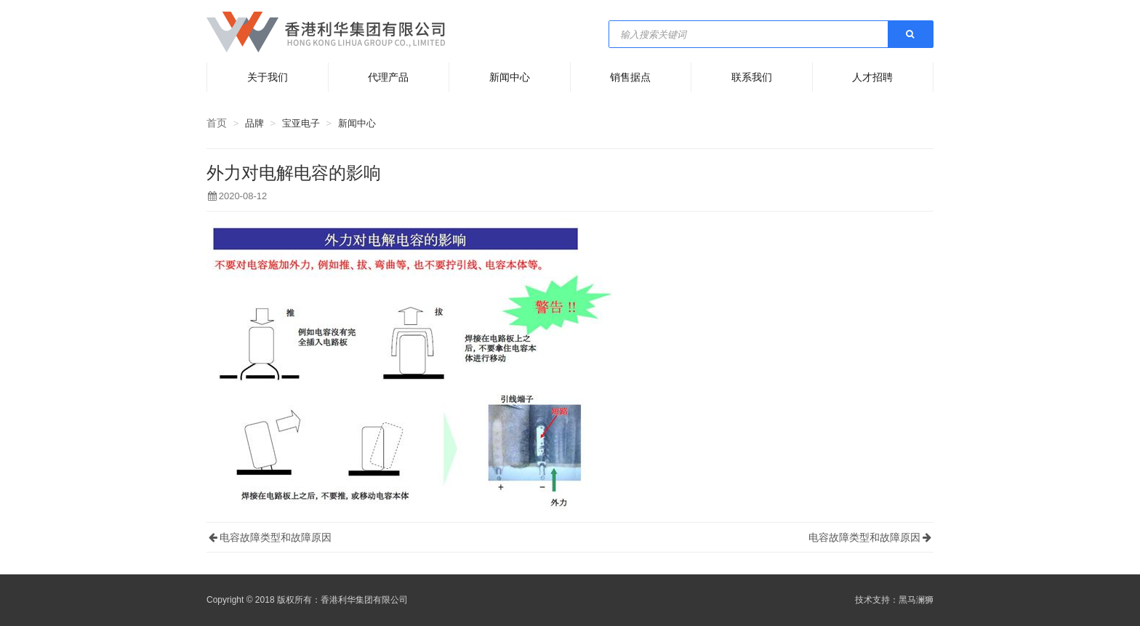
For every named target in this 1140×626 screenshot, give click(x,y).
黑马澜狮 (916, 600)
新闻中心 (509, 77)
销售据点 (630, 77)
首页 (216, 123)
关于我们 (267, 77)
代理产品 (388, 77)
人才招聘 (872, 77)
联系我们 (751, 77)
